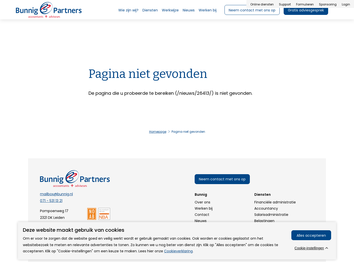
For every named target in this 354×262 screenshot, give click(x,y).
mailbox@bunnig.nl (56, 194)
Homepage (157, 132)
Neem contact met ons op (222, 179)
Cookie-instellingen (309, 248)
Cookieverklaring (178, 251)
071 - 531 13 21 (51, 200)
